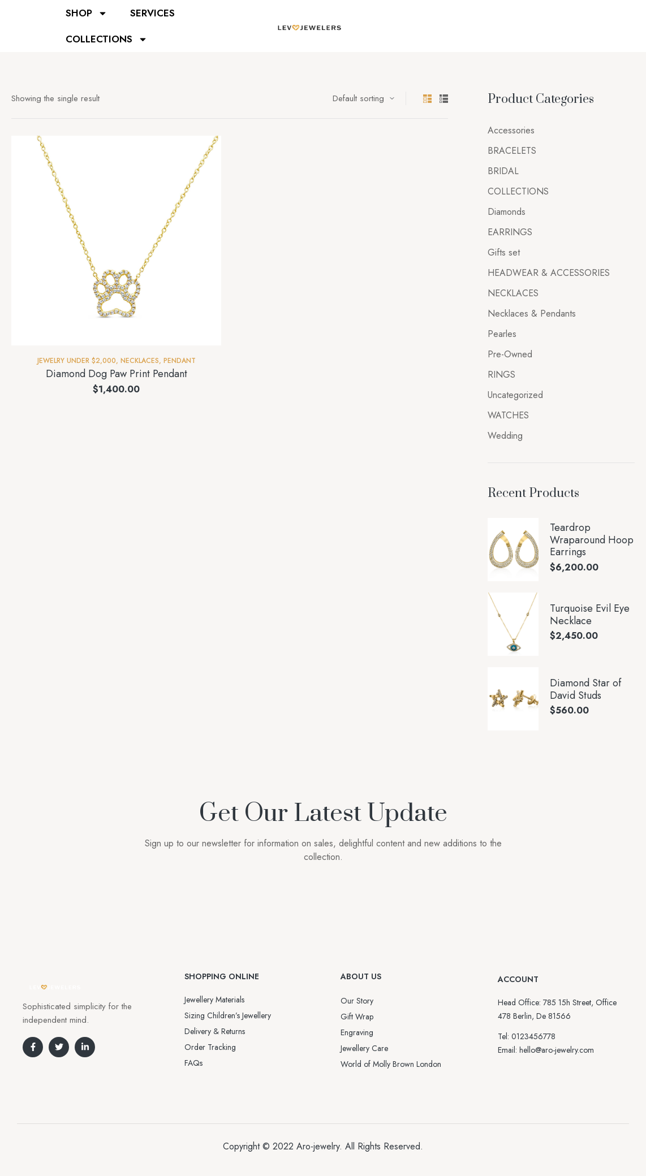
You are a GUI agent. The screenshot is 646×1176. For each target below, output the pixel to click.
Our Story (357, 1000)
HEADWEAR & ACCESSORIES (549, 272)
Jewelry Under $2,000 (76, 361)
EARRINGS (510, 232)
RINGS (501, 374)
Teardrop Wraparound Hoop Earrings (592, 540)
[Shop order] (363, 98)
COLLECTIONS (107, 39)
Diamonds (507, 211)
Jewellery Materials (214, 999)
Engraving (357, 1032)
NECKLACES (139, 361)
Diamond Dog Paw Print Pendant (116, 373)
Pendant (179, 361)
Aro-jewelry (317, 1146)
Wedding (505, 435)
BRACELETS (512, 150)
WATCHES (508, 415)
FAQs (193, 1063)
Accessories (511, 130)
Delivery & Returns (214, 1031)
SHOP (86, 13)
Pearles (502, 333)
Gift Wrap (357, 1016)
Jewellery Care (364, 1048)
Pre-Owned (510, 354)
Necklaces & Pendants (532, 313)
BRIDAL (503, 171)
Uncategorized (515, 394)
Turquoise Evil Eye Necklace (590, 615)
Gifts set (504, 252)
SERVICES (152, 13)
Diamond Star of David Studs (585, 689)
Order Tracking (210, 1047)
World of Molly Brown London (391, 1064)
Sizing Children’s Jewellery (227, 1015)
